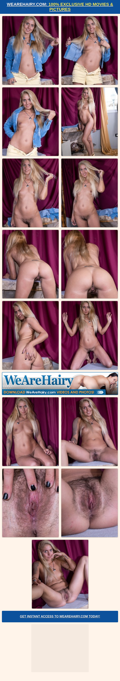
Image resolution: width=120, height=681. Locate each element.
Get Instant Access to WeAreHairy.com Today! (60, 616)
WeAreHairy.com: (60, 7)
